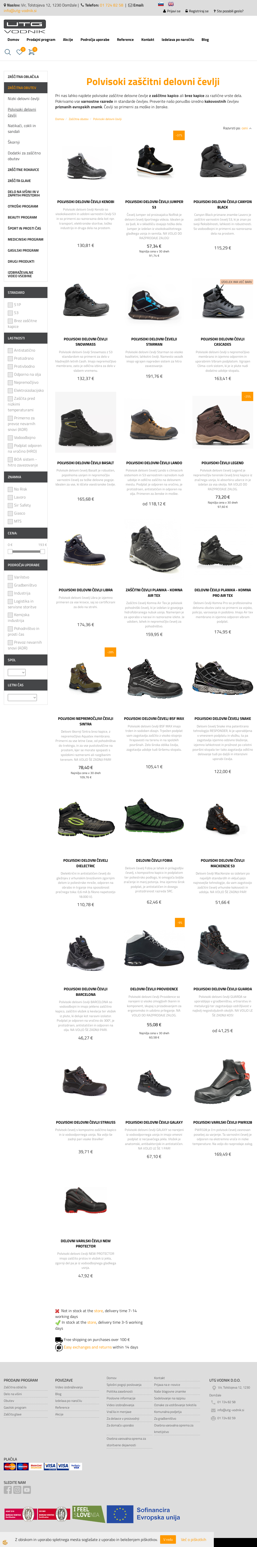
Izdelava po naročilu (178, 39)
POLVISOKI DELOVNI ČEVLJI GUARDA (223, 989)
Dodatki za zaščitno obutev (24, 156)
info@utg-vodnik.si (20, 11)
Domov (13, 39)
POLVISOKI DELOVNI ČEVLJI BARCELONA (85, 991)
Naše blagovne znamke (170, 1391)
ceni (247, 128)
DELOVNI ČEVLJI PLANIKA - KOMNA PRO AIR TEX (223, 592)
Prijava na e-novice (167, 1384)
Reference (125, 39)
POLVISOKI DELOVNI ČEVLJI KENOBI (85, 201)
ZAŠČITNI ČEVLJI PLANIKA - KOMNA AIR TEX (154, 592)
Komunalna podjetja (167, 1411)
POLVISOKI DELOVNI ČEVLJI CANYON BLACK (223, 204)
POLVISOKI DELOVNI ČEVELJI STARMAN (154, 341)
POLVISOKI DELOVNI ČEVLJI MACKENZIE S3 (222, 862)
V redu (168, 1539)
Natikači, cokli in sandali (22, 128)
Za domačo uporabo (120, 1425)
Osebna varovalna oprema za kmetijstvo (173, 1428)
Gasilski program (15, 1407)
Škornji (14, 142)
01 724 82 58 (111, 5)
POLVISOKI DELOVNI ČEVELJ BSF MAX (154, 718)
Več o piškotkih (193, 1539)
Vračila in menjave (119, 1411)
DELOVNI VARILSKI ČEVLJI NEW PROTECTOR (86, 1243)
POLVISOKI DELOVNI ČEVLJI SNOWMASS (85, 341)
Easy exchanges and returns (88, 1347)
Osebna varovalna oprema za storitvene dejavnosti (126, 1441)
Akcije (68, 39)
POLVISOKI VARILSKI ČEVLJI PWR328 (222, 1122)
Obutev (9, 1400)
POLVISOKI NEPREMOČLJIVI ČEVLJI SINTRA (85, 721)
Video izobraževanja (69, 1387)
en (173, 5)
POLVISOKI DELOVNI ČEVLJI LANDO (154, 462)
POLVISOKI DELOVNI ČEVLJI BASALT (85, 462)
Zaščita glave (13, 1414)
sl (163, 5)
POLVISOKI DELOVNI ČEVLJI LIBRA (86, 590)
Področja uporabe (95, 39)
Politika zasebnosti (120, 1391)
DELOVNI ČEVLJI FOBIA (154, 860)
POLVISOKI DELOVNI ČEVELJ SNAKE (223, 718)
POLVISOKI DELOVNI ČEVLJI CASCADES (222, 341)
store (98, 1311)
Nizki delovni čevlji (23, 98)
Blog (205, 39)
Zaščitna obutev (79, 119)
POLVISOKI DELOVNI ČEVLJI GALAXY (154, 1122)
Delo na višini (13, 1393)
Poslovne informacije (121, 1398)
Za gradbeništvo (165, 1418)
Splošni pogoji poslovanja (124, 1384)
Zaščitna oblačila (15, 1387)
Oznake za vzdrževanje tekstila (175, 1404)
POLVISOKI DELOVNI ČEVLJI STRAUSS (85, 1122)
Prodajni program (41, 39)
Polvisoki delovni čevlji (22, 112)
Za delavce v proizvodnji (123, 1418)
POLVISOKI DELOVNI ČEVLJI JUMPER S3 (154, 204)
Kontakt (147, 39)
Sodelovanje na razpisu (169, 1398)
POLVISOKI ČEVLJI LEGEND (223, 462)
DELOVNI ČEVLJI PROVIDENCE (154, 989)
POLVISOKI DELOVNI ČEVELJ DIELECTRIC (85, 862)
